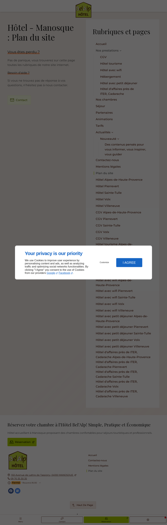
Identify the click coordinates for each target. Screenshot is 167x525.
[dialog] (83, 262)
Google (51, 273)
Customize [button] (104, 262)
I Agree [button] (129, 262)
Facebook (64, 273)
